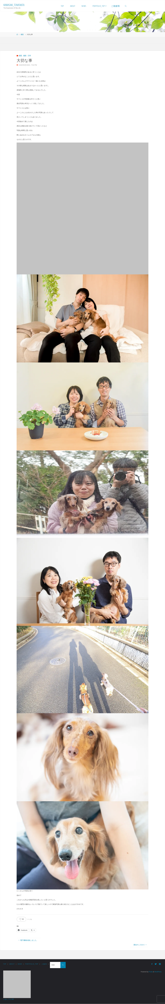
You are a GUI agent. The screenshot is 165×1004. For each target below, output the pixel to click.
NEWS (20, 964)
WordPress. (158, 972)
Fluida (150, 972)
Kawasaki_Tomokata (13, 5)
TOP (5, 964)
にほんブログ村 (8, 999)
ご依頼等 (46, 964)
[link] (125, 6)
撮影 (24, 56)
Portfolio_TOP (33, 964)
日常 (29, 56)
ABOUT (12, 964)
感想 (22, 34)
